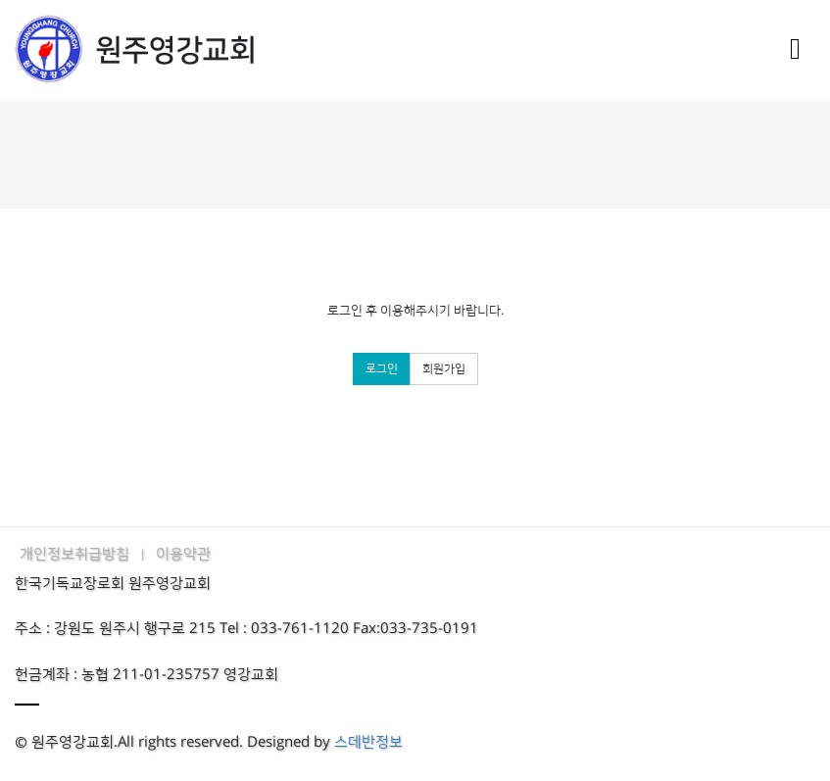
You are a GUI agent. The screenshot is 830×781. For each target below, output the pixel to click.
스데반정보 (368, 742)
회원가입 (443, 369)
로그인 (382, 369)
